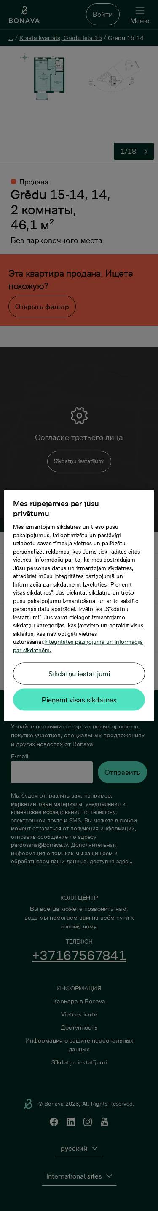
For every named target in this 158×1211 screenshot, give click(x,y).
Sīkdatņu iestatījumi (79, 674)
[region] (79, 605)
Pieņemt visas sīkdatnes (79, 700)
